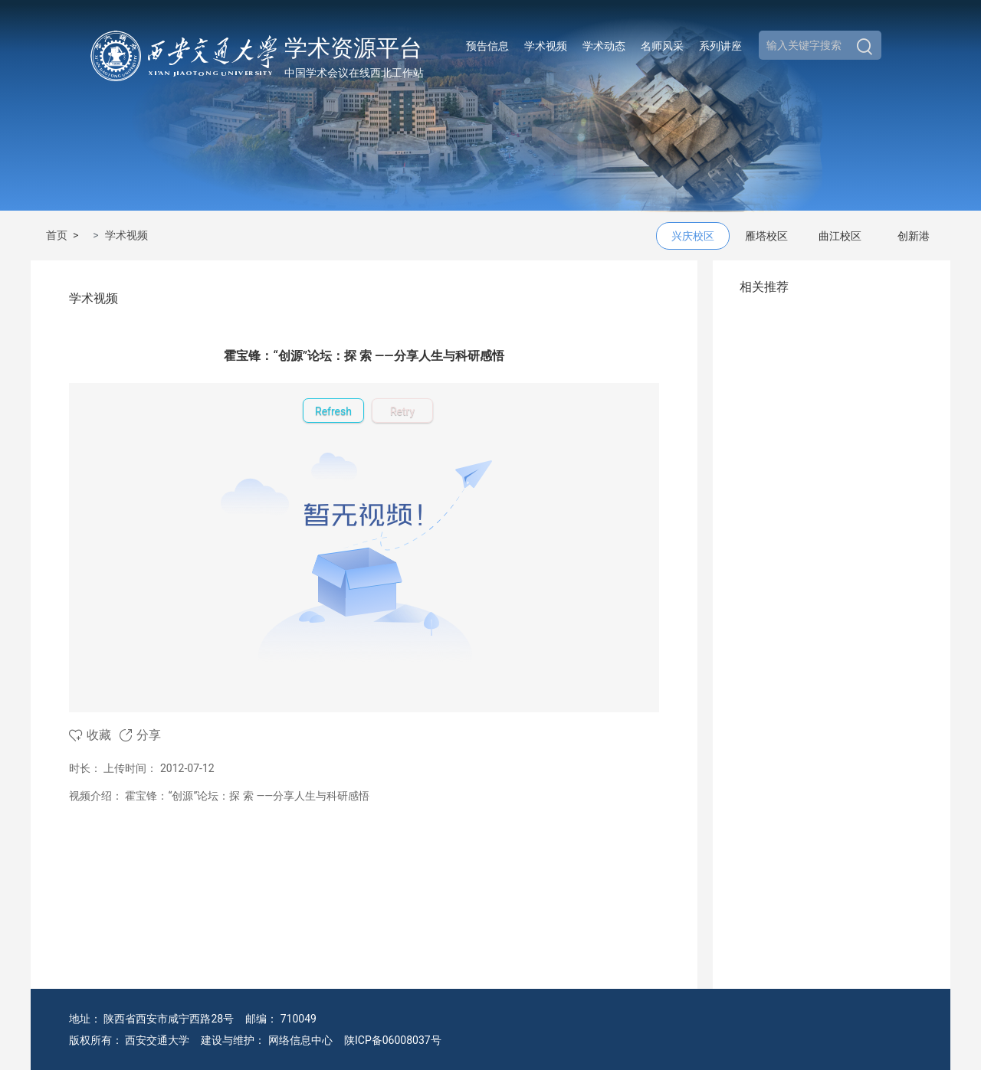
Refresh (333, 411)
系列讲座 (720, 46)
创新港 (913, 236)
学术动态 (603, 46)
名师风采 (662, 46)
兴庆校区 (692, 236)
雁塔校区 (766, 236)
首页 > (65, 235)
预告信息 (487, 46)
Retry (402, 411)
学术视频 (545, 46)
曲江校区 (840, 236)
